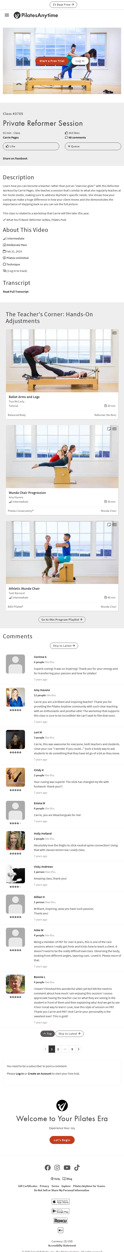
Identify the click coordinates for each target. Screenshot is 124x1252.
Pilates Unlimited (17, 258)
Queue (74, 146)
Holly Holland (43, 833)
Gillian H (39, 897)
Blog (67, 1179)
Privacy (44, 1186)
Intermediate (15, 238)
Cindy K (39, 770)
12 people (40, 695)
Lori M (38, 732)
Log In (20, 1073)
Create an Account (39, 1073)
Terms (55, 1186)
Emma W (39, 803)
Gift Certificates (27, 1186)
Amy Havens (42, 690)
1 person (39, 872)
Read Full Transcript (16, 291)
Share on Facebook (15, 158)
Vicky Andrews (43, 866)
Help (55, 1179)
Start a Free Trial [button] (52, 61)
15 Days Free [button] (63, 4)
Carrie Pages (11, 137)
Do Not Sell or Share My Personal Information (61, 1190)
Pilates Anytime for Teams (89, 1186)
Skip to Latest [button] (64, 645)
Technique (13, 264)
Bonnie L (39, 977)
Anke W (38, 930)
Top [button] (47, 1033)
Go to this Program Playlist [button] (62, 619)
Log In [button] (80, 61)
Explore (66, 1186)
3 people (39, 737)
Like (10, 146)
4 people (39, 808)
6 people (39, 662)
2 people (39, 775)
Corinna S (40, 657)
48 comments (77, 137)
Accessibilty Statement (62, 1245)
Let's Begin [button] (62, 1140)
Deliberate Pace (17, 245)
